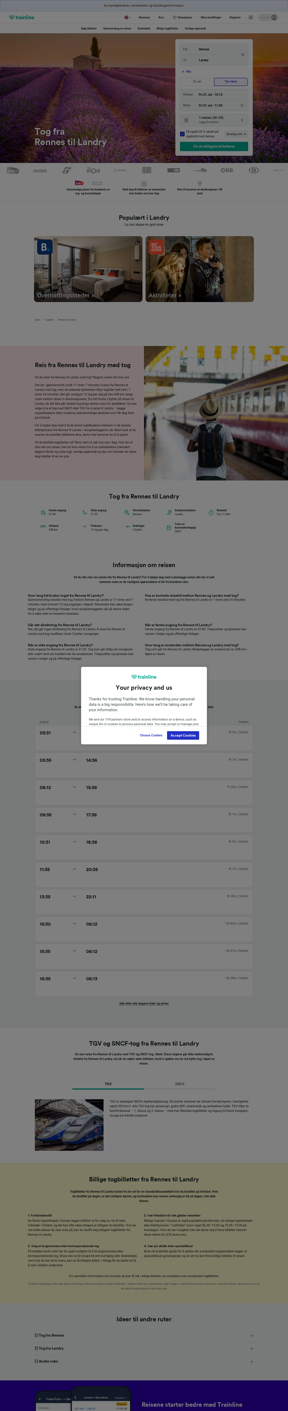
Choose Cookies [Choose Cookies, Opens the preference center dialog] (151, 735)
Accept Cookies (183, 735)
